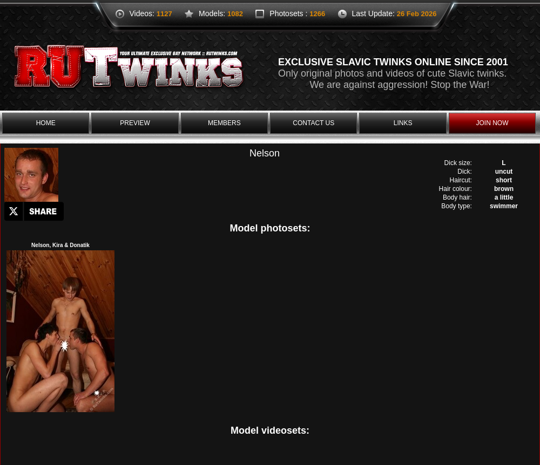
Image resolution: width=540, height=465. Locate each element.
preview (135, 123)
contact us (313, 123)
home (46, 123)
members (224, 123)
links (403, 123)
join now (492, 123)
